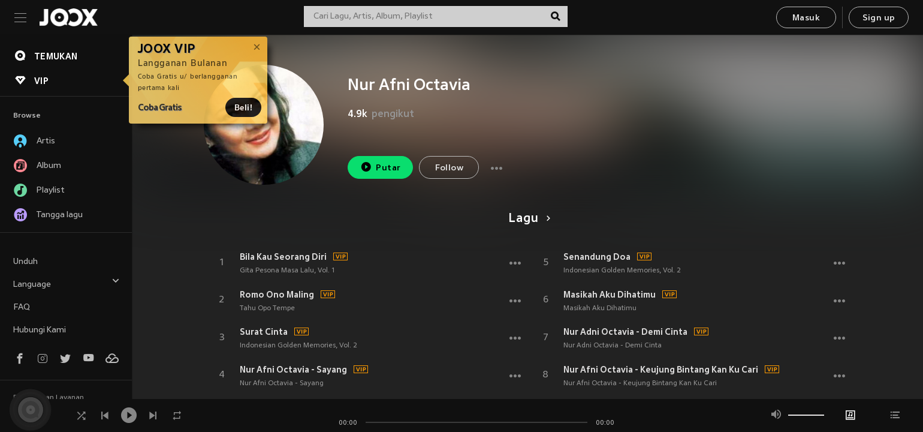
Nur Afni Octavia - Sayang (293, 369)
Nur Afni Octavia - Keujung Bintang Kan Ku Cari (660, 369)
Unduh (25, 261)
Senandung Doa (597, 257)
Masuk (806, 18)
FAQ (21, 307)
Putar (380, 167)
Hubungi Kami (39, 330)
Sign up (878, 18)
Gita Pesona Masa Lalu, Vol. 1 (287, 270)
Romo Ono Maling (277, 294)
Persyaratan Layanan (48, 398)
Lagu (527, 219)
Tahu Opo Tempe (267, 308)
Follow (449, 168)
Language (66, 283)
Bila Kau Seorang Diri (283, 257)
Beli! (243, 107)
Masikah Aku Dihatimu (609, 294)
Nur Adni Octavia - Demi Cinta (625, 332)
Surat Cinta (264, 332)
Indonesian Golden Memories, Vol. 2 (298, 345)
